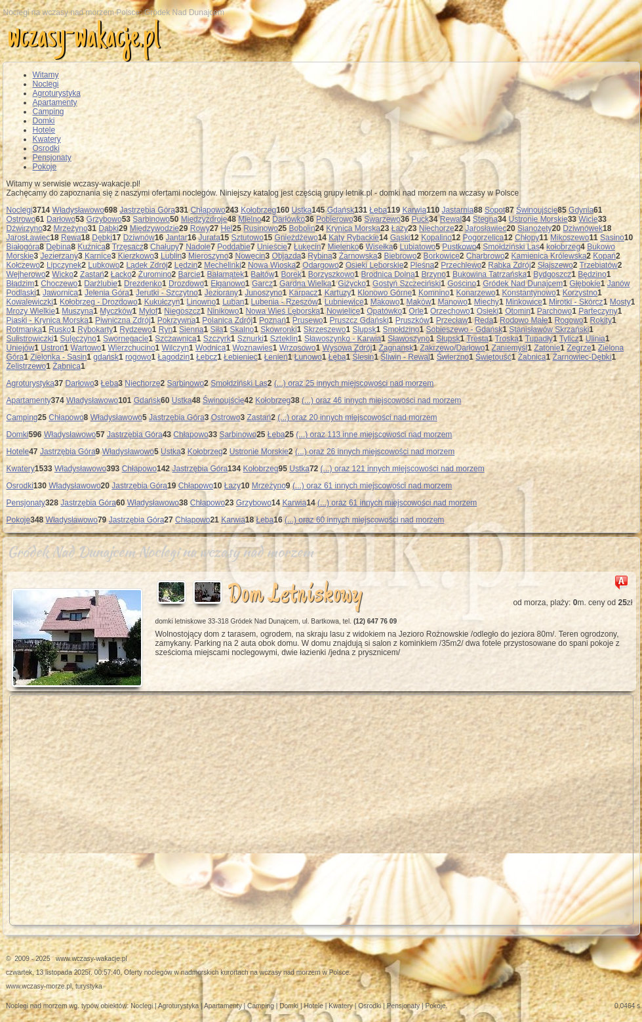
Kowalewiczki (30, 302)
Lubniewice (344, 302)
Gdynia (581, 210)
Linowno (201, 302)
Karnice (98, 256)
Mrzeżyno (71, 228)
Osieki (487, 311)
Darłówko (288, 219)
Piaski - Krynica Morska (48, 320)
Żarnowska (358, 256)
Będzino (592, 274)
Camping (48, 111)
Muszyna (77, 311)
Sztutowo (247, 237)
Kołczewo (23, 265)
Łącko (121, 274)
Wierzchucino (131, 347)
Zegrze (579, 347)
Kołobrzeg (258, 210)
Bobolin (302, 228)
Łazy (399, 228)
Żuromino (155, 274)
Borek (291, 274)
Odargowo (320, 265)
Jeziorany (221, 292)
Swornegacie (125, 338)
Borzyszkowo (331, 274)
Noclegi (46, 84)
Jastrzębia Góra (147, 210)
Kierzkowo (136, 256)
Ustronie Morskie (538, 219)
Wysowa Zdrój (347, 347)
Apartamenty (55, 102)
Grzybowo (104, 219)
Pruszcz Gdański (359, 320)
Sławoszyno (409, 338)
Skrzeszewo (325, 329)
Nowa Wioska (272, 265)
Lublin (171, 256)
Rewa (71, 237)
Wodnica (210, 347)
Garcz (262, 283)
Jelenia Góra (107, 292)
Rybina (320, 256)
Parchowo (554, 311)
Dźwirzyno (25, 228)
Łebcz (206, 357)
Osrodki (46, 148)
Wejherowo (26, 274)
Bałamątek (226, 274)
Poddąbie (234, 246)
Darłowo (61, 219)
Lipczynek (64, 265)
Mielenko (343, 246)
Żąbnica (66, 366)
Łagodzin (173, 357)
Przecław (452, 320)
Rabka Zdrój (509, 265)
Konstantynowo (529, 292)
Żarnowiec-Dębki (582, 357)
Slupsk (364, 329)
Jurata (209, 237)
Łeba (378, 210)
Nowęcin (250, 256)
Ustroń (52, 347)
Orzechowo (450, 311)
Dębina (58, 246)
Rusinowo (260, 228)
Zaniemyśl (510, 347)
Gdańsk (340, 210)
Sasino (612, 237)
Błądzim (21, 283)
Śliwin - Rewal (405, 357)
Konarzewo (476, 292)
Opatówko (384, 311)
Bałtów (262, 274)
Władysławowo (78, 210)
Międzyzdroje (204, 219)
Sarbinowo (151, 219)
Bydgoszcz (552, 274)
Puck (420, 219)
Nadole (198, 246)
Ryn (165, 329)
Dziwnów (139, 237)
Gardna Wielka (305, 283)
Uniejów (21, 347)
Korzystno (580, 292)
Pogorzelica (483, 237)
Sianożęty (534, 228)
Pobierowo (334, 219)
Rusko (60, 329)
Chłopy (527, 237)
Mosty (620, 302)
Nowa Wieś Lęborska (282, 311)
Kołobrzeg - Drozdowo (99, 302)
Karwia (414, 210)
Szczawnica (175, 338)
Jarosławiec (486, 228)
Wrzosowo (297, 347)
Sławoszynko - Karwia (342, 338)
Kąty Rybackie (354, 237)
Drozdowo (186, 283)
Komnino (433, 292)
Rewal (451, 219)
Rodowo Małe (524, 320)
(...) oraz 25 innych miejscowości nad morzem (353, 383)
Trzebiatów (599, 265)
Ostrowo (21, 219)
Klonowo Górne (384, 292)
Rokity (601, 320)
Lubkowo (103, 265)
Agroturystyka (57, 93)
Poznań (272, 320)
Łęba (337, 357)
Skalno (242, 329)
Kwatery (47, 139)
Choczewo (59, 283)
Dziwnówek (583, 228)
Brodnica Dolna (388, 274)
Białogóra (23, 246)
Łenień (276, 357)
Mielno (249, 219)
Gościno (461, 283)
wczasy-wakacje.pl (83, 38)
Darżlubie (100, 283)
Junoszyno (263, 292)
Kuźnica (91, 246)
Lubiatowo (418, 246)
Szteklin (284, 338)
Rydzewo (135, 329)
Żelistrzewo (27, 366)
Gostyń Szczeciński (406, 283)
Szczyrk (217, 338)
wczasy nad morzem (290, 972)
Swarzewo (382, 219)
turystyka (88, 986)
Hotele (44, 130)
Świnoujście (536, 210)
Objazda (287, 256)
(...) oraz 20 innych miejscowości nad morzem (357, 417)
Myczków (116, 311)
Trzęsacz (128, 246)
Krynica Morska (353, 228)
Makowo (385, 302)
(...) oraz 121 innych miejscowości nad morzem (403, 468)
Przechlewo (461, 265)
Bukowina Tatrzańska (489, 274)
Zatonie (547, 347)
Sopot (495, 210)
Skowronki (278, 329)
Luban (233, 302)
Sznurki (250, 338)
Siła (217, 329)
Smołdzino (400, 329)
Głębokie (584, 283)
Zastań (92, 274)
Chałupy (164, 246)
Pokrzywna (176, 320)
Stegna (485, 219)
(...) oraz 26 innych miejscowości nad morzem (374, 451)
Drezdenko (143, 283)
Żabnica (532, 357)
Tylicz (569, 338)
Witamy (46, 74)
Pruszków (412, 320)
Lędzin (185, 265)
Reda (483, 320)
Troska (507, 338)
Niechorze (436, 228)
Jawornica (60, 292)
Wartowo (86, 347)
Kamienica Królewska (549, 256)
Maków (418, 302)
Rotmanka (25, 329)
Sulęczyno (78, 338)
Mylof (148, 311)
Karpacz (303, 292)
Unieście (272, 246)
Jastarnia (458, 210)
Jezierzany (59, 256)
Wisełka (379, 246)
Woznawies (252, 347)
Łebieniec (240, 357)
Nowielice (343, 311)
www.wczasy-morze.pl (38, 986)
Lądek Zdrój (146, 265)
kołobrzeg (563, 246)
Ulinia (595, 338)
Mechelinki (222, 265)
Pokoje (45, 166)
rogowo (138, 357)
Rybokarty (95, 329)
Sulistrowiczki (30, 338)
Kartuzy (338, 292)
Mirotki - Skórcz (576, 302)
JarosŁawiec (28, 237)
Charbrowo (485, 256)
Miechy (486, 302)
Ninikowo (223, 311)
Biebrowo (400, 256)
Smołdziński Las (511, 246)
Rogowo (569, 320)
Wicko (62, 274)
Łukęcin (307, 246)
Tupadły (539, 338)
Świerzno (453, 357)
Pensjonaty (52, 157)
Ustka (302, 210)
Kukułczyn (162, 302)
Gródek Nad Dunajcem (523, 283)
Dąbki (108, 228)
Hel (226, 228)
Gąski (400, 237)
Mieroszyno (208, 256)
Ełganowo (228, 283)
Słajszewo (555, 265)
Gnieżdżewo (296, 237)
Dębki (102, 237)
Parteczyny (597, 311)
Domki (44, 120)
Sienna (191, 329)
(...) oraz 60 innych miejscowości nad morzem (364, 519)
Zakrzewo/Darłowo (452, 347)
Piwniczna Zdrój (123, 320)
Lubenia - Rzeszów (284, 302)
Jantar (176, 237)
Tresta (477, 338)
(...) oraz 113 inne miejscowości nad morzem (374, 434)
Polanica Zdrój (227, 320)
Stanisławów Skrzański (549, 329)
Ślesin (363, 357)
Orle (416, 311)
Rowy (200, 228)
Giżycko (352, 283)
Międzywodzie (154, 228)
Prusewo (307, 320)
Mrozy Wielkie (31, 311)
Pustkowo (459, 246)
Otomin (518, 311)
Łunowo (308, 357)
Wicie (587, 219)
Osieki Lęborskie (375, 265)
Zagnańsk (395, 347)
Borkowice (441, 256)
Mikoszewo (569, 237)
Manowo (452, 302)
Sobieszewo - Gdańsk (464, 329)
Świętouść (493, 357)
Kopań (604, 256)
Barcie (189, 274)
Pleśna (422, 265)
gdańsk (106, 357)
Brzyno (434, 274)
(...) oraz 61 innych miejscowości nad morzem (372, 485)
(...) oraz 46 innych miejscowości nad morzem (381, 400)
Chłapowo (207, 210)
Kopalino (436, 237)
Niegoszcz (182, 311)
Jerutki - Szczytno (167, 292)
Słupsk (448, 338)
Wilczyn (175, 347)
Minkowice (524, 302)
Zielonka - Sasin (58, 357)
